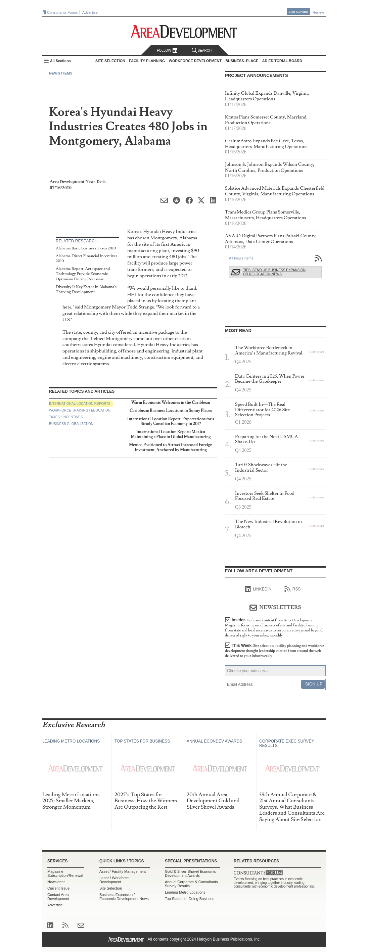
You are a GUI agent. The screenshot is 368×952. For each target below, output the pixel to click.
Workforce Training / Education (79, 410)
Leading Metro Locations (185, 892)
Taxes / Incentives (66, 417)
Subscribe (298, 11)
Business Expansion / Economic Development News (124, 897)
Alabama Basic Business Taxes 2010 (86, 248)
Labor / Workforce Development (114, 880)
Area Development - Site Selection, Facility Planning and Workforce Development (184, 31)
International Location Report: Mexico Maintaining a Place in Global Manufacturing (171, 434)
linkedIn (258, 589)
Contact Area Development (58, 897)
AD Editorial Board (282, 61)
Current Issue (58, 888)
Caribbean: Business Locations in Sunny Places (171, 410)
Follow (167, 50)
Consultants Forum (62, 12)
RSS (292, 589)
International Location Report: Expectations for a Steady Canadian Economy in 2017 (170, 421)
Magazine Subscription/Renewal (65, 873)
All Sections (60, 61)
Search (202, 50)
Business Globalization (71, 424)
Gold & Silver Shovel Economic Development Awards (190, 873)
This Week (274, 650)
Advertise (90, 12)
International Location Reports (79, 404)
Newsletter (56, 882)
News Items (61, 73)
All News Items (241, 258)
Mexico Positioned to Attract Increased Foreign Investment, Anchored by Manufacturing (171, 447)
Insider (274, 628)
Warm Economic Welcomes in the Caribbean (170, 402)
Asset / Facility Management (122, 871)
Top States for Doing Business (189, 899)
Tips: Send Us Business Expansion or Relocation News (274, 272)
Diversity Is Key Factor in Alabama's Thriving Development (86, 289)
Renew (318, 12)
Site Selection (110, 888)
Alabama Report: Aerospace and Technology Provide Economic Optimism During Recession (83, 274)
